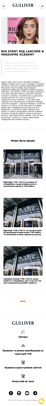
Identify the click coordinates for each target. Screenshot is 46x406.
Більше (23, 301)
